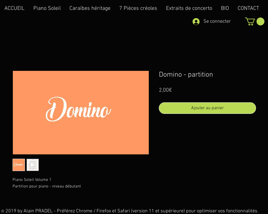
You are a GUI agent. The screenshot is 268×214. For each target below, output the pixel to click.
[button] (254, 21)
